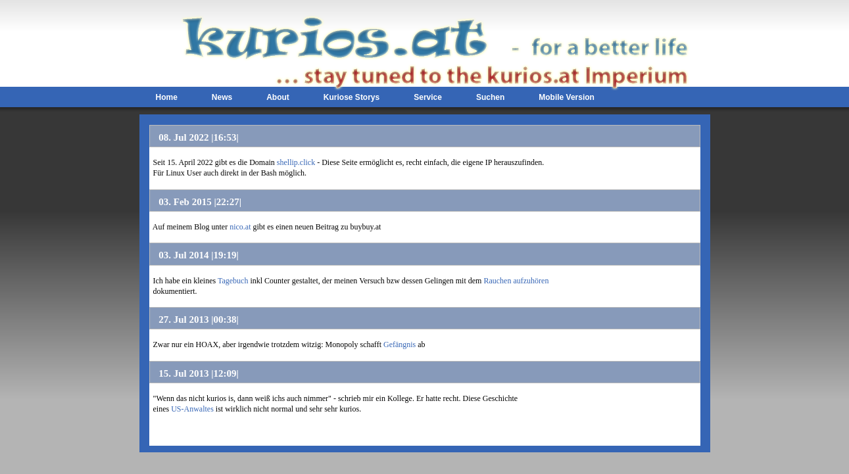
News (222, 97)
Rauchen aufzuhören (515, 280)
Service (428, 97)
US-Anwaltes (192, 409)
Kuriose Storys (351, 97)
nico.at (240, 226)
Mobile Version (566, 97)
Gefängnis (399, 344)
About (277, 97)
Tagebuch (233, 280)
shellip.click (296, 162)
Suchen (490, 97)
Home (167, 97)
